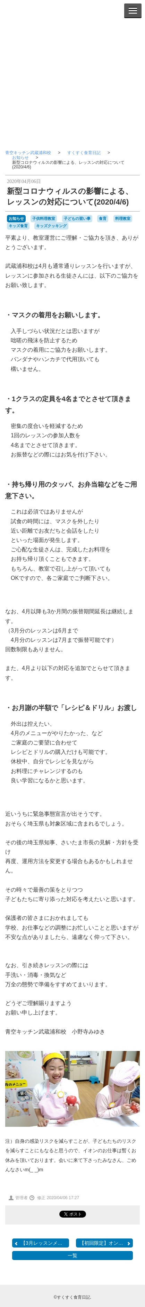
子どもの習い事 (77, 218)
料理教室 (122, 218)
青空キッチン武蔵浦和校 (28, 152)
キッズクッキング (51, 226)
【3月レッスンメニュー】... (41, 1243)
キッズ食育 (18, 226)
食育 (102, 218)
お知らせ (20, 157)
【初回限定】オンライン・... (106, 1243)
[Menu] (133, 10)
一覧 (72, 1255)
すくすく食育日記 (84, 152)
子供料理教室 (43, 218)
